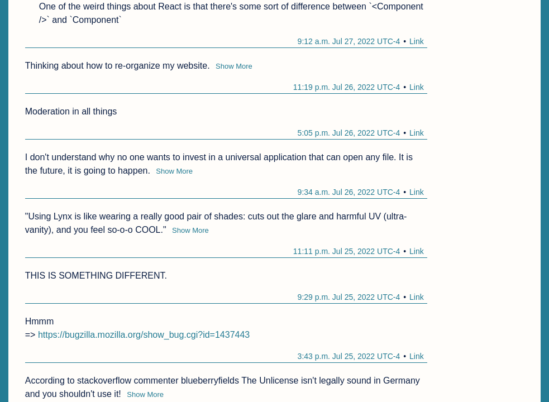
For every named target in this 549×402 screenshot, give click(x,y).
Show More (234, 66)
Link (416, 41)
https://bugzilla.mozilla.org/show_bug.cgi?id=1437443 (144, 334)
